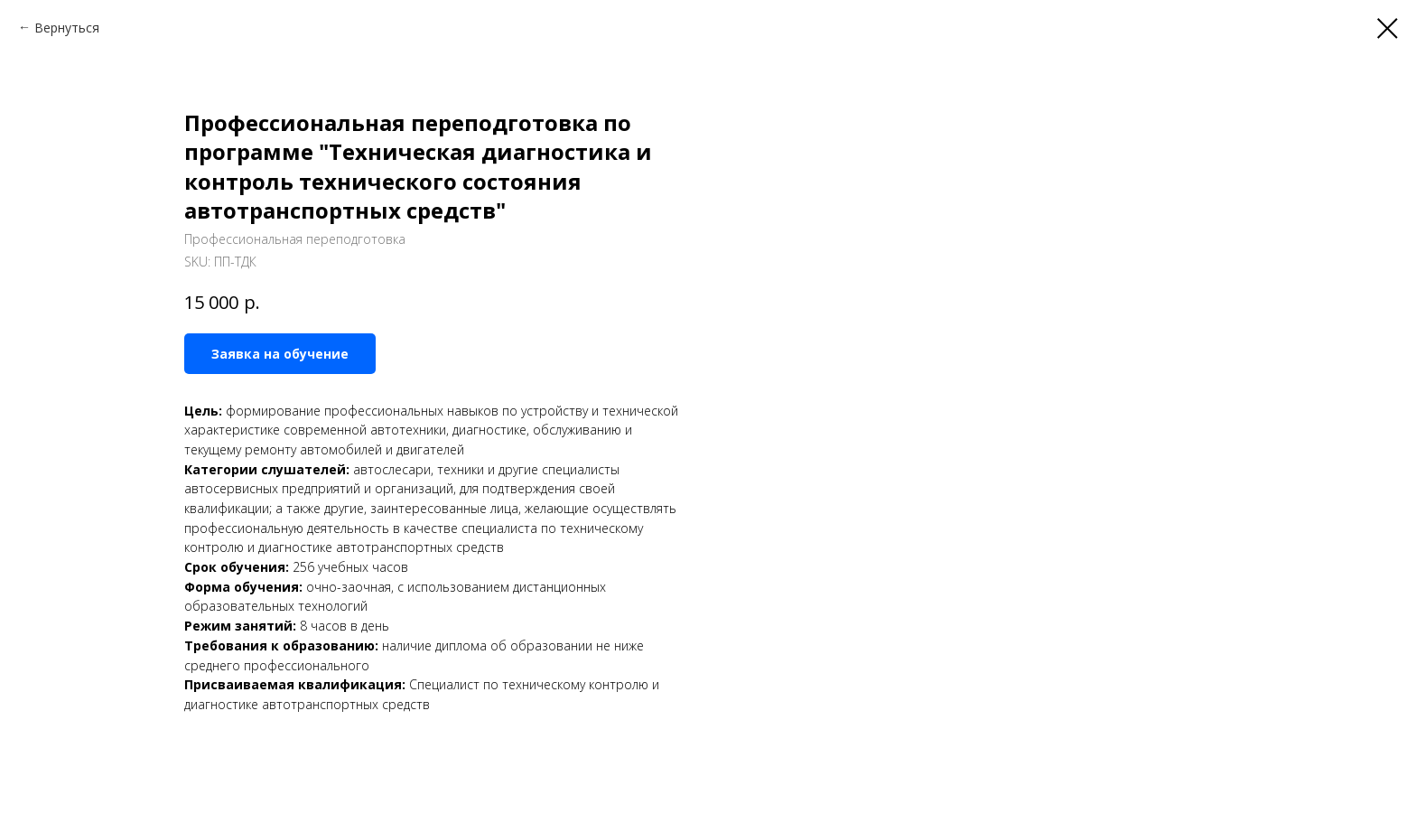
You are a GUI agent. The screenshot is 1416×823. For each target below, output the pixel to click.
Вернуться (66, 27)
